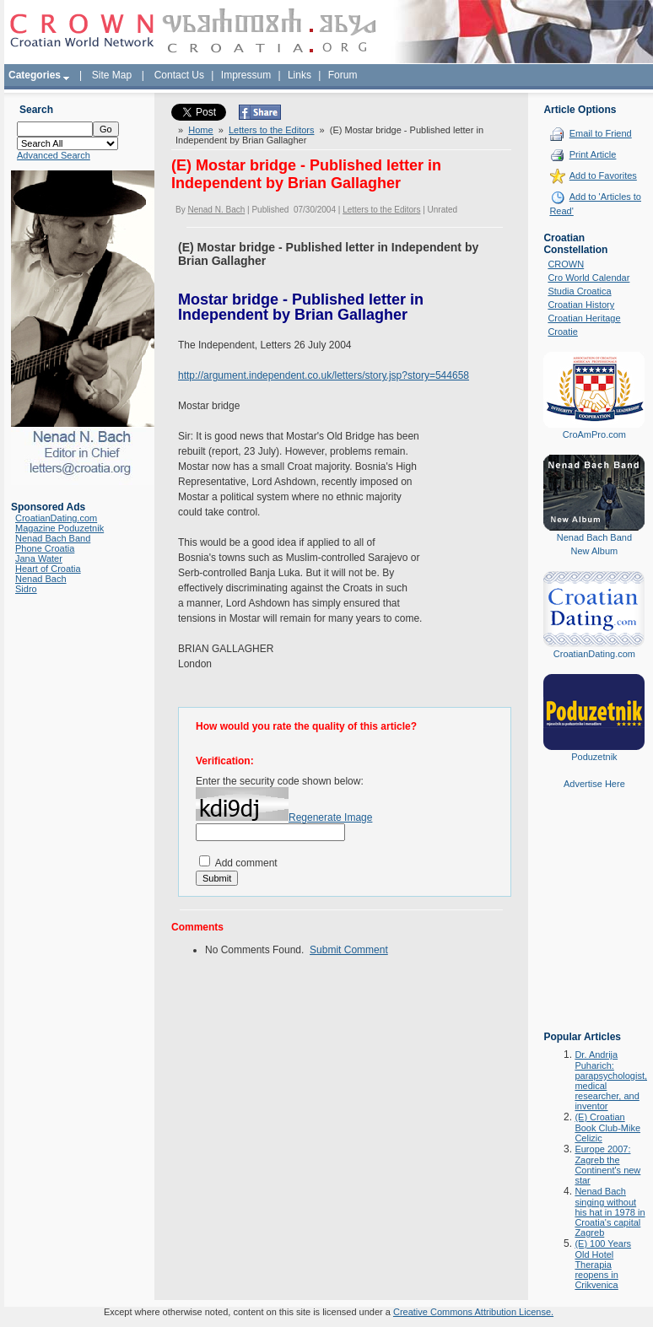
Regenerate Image (330, 817)
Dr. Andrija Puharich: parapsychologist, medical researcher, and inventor (611, 1080)
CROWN (566, 264)
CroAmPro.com (594, 434)
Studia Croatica (579, 291)
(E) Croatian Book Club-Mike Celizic (607, 1127)
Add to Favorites (603, 175)
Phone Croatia (44, 548)
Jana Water (38, 558)
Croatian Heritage (584, 318)
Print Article (593, 154)
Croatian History (581, 304)
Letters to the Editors (272, 130)
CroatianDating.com (56, 518)
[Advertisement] (594, 922)
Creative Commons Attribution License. (473, 1312)
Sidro (26, 589)
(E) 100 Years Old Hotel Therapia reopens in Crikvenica (603, 1264)
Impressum (246, 75)
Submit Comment (349, 950)
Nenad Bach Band (52, 538)
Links (299, 75)
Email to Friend (600, 133)
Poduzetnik (594, 757)
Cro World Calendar (588, 277)
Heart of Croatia (48, 569)
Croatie (562, 331)
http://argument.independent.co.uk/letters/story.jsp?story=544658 (323, 375)
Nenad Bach (41, 579)
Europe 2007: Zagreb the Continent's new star (607, 1164)
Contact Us (179, 75)
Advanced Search (53, 155)
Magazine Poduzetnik (59, 528)
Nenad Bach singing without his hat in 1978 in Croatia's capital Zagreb (610, 1212)
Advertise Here (594, 784)
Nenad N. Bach (216, 209)
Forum (343, 75)
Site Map (112, 75)
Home (200, 130)
